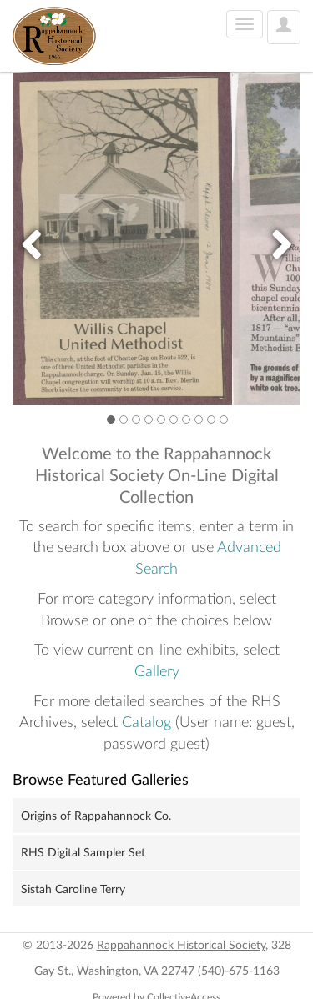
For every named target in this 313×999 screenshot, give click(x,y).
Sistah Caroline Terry (73, 890)
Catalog (146, 722)
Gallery (156, 672)
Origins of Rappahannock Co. (96, 816)
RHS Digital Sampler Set (83, 853)
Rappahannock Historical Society (181, 945)
